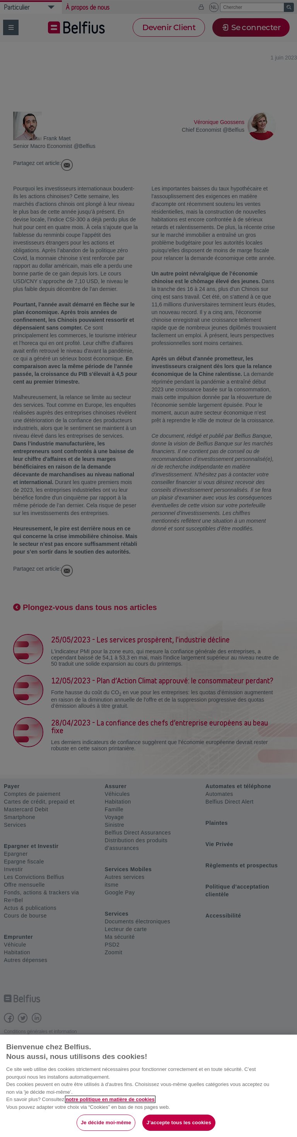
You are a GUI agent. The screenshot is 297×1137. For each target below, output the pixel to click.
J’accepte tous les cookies (179, 1122)
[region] (148, 1086)
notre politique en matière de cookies (110, 1099)
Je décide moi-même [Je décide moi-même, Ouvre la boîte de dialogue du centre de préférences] (106, 1122)
